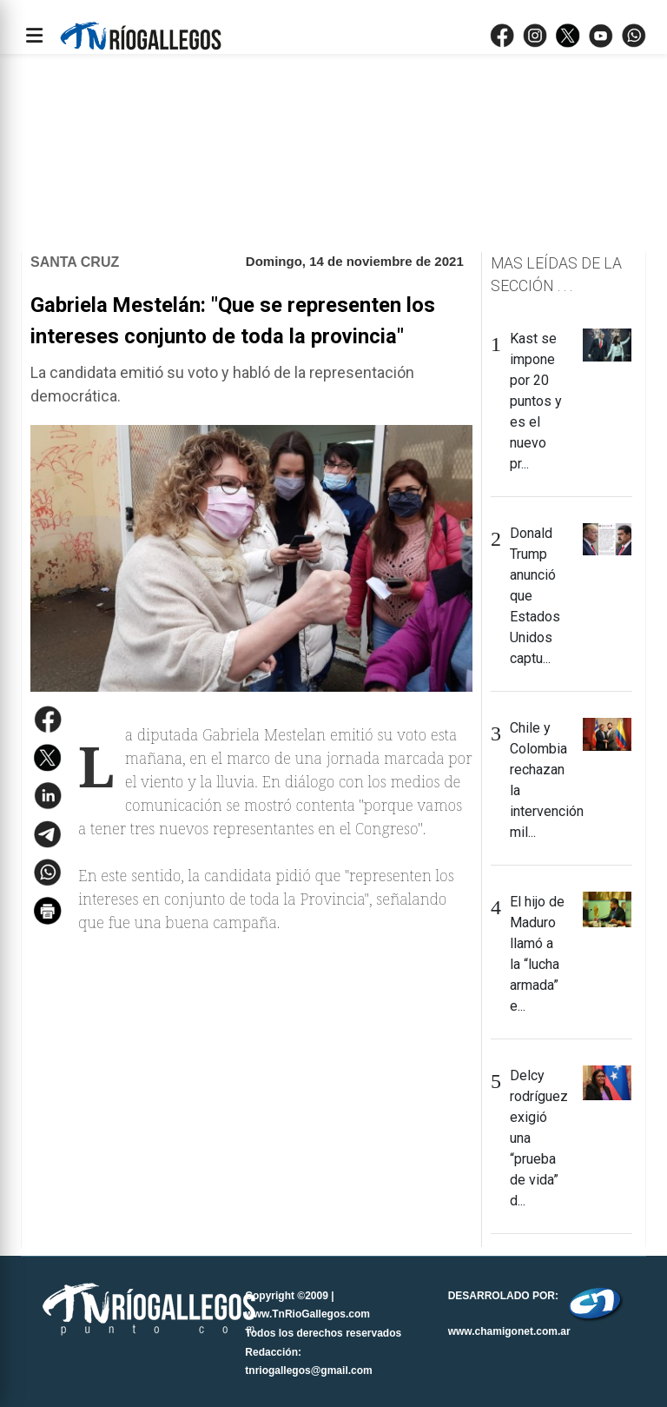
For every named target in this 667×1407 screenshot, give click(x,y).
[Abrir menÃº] (34, 35)
